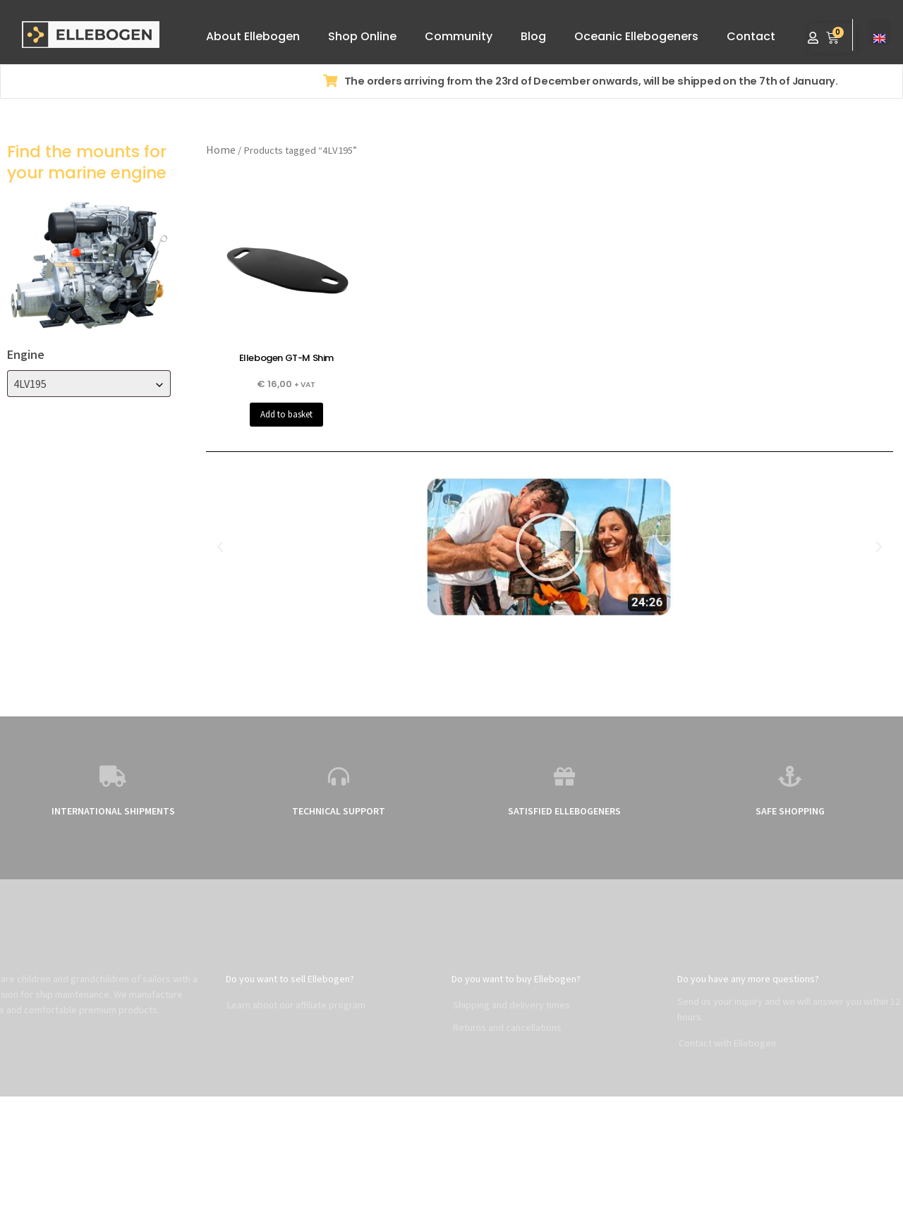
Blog (533, 36)
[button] (220, 547)
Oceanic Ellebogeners (636, 36)
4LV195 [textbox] (30, 384)
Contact (751, 36)
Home (221, 149)
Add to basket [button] (286, 414)
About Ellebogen (253, 36)
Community (458, 36)
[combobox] (89, 383)
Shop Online (362, 36)
